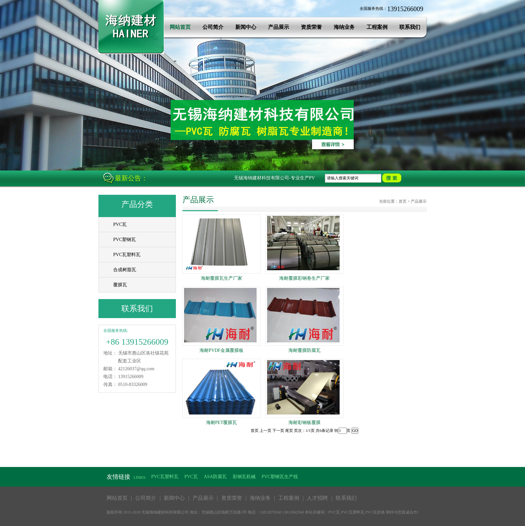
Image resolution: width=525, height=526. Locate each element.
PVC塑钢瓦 (124, 239)
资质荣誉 (311, 27)
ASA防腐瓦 (215, 476)
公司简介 (212, 27)
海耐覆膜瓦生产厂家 (221, 278)
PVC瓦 (120, 224)
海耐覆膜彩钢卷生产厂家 (304, 278)
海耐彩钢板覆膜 (304, 422)
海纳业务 (344, 27)
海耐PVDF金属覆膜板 (221, 350)
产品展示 (278, 27)
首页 (403, 201)
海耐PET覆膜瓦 (221, 422)
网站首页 (180, 27)
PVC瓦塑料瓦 (126, 254)
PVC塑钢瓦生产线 (280, 476)
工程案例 (377, 27)
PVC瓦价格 (375, 512)
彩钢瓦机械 (244, 476)
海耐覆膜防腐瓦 (304, 350)
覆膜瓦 (120, 284)
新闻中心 (245, 27)
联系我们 (409, 27)
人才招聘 (317, 498)
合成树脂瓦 (124, 269)
